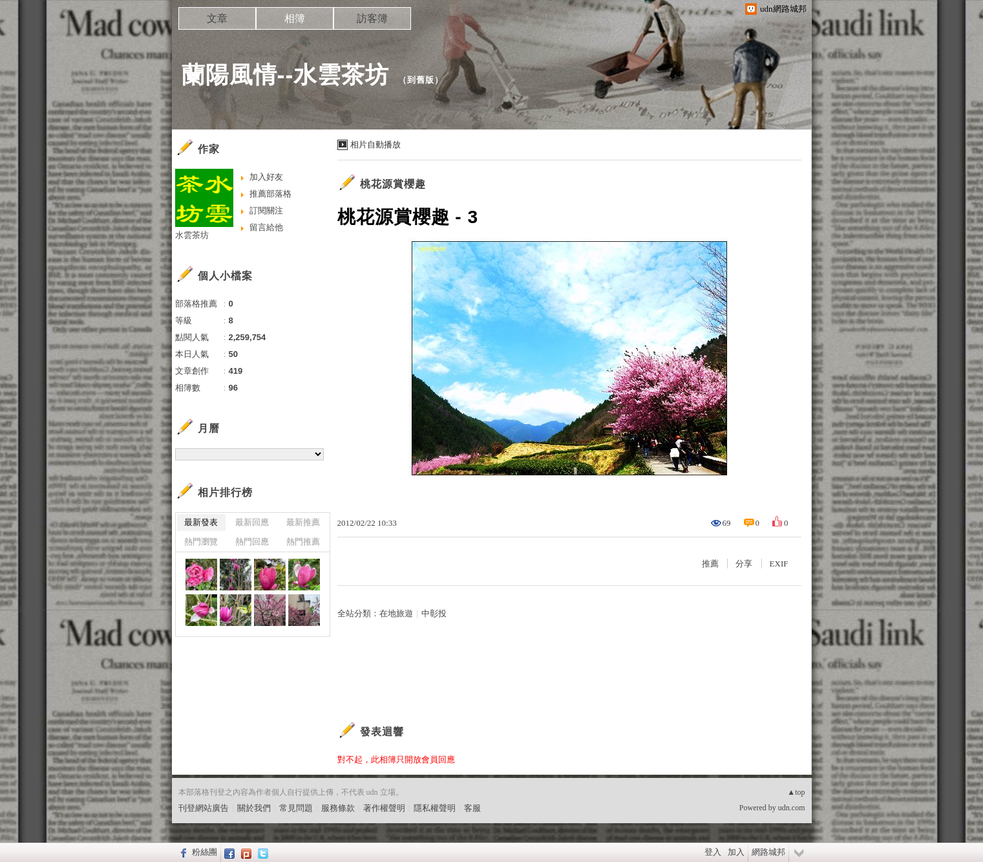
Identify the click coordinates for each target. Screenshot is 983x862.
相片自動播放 (375, 144)
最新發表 (201, 522)
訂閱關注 (266, 210)
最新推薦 (303, 522)
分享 (743, 563)
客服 (472, 808)
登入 (712, 852)
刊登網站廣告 (203, 808)
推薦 (710, 563)
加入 (736, 852)
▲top (796, 792)
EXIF (779, 563)
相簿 (294, 18)
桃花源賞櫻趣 (393, 183)
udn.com (791, 807)
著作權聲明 (384, 808)
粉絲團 (204, 852)
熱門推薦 (303, 541)
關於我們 (254, 808)
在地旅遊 (396, 613)
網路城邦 (768, 852)
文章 (217, 18)
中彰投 (434, 613)
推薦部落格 (270, 194)
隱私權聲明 (435, 808)
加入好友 (266, 177)
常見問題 (296, 808)
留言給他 (266, 227)
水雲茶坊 (192, 235)
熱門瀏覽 (201, 541)
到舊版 (420, 80)
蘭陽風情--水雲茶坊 (286, 74)
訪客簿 (372, 18)
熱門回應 (252, 541)
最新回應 (252, 522)
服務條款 (338, 808)
